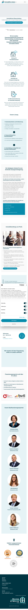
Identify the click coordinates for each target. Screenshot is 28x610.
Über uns (3, 578)
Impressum (4, 579)
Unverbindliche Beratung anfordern (10, 268)
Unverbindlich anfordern (14, 22)
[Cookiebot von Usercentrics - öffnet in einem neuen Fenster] (19, 285)
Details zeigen (22, 317)
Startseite (3, 577)
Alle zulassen (13, 320)
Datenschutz (4, 580)
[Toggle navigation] (24, 2)
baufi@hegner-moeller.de (7, 338)
